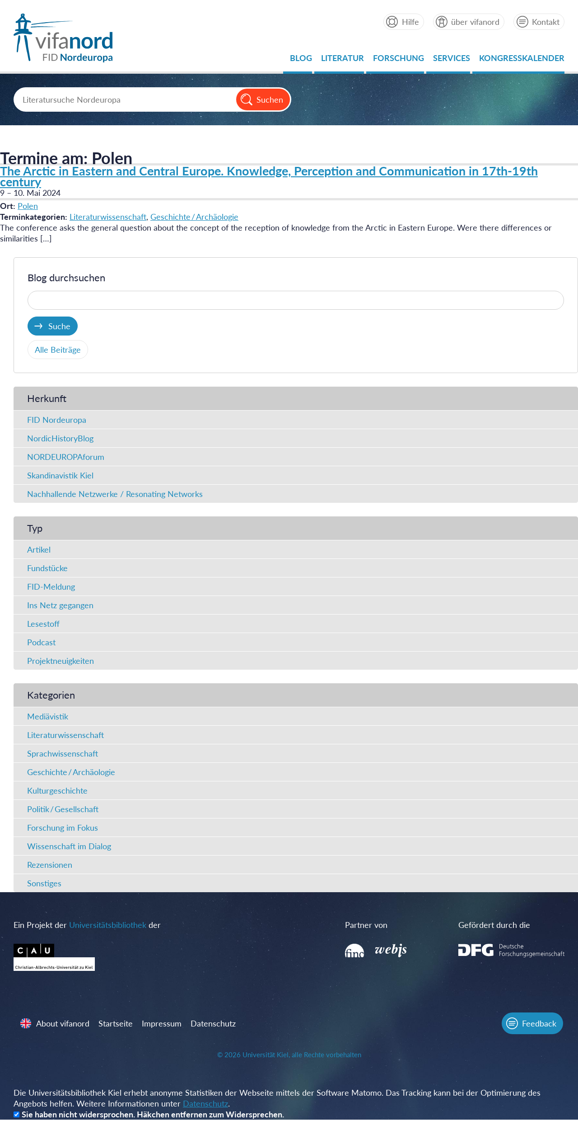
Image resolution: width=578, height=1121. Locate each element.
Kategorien (51, 695)
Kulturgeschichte (57, 790)
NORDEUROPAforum (65, 457)
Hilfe (410, 22)
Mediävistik (47, 716)
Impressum (162, 1024)
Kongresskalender (521, 60)
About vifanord (63, 1024)
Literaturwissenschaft (108, 217)
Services (451, 60)
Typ (34, 528)
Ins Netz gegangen (60, 605)
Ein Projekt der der (87, 925)
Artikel (39, 549)
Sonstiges (44, 883)
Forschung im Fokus (62, 827)
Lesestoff (43, 624)
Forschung (398, 60)
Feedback (539, 1024)
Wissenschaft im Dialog (69, 846)
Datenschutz (213, 1024)
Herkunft (46, 398)
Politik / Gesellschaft (62, 809)
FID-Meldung (51, 586)
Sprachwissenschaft (62, 753)
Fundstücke (47, 568)
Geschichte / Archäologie (194, 217)
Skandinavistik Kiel (60, 475)
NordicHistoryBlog (60, 438)
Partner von (365, 925)
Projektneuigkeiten (60, 661)
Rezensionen (49, 865)
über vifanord (475, 22)
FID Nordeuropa (56, 420)
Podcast (41, 642)
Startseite (116, 1024)
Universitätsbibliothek (107, 925)
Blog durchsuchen (66, 277)
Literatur (342, 60)
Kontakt (545, 22)
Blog (301, 60)
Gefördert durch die (490, 925)
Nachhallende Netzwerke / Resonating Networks (115, 494)
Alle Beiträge (58, 350)
